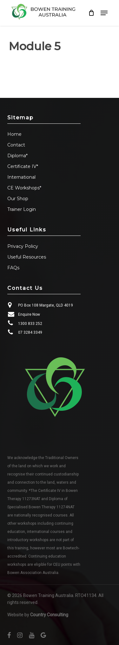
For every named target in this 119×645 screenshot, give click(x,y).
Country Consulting (49, 614)
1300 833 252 (30, 323)
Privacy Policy (22, 246)
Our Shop (17, 198)
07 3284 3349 (30, 332)
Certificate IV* (22, 166)
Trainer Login (21, 209)
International (21, 177)
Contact (16, 145)
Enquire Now (29, 314)
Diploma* (17, 155)
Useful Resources (26, 257)
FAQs (13, 268)
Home (14, 134)
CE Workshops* (24, 188)
